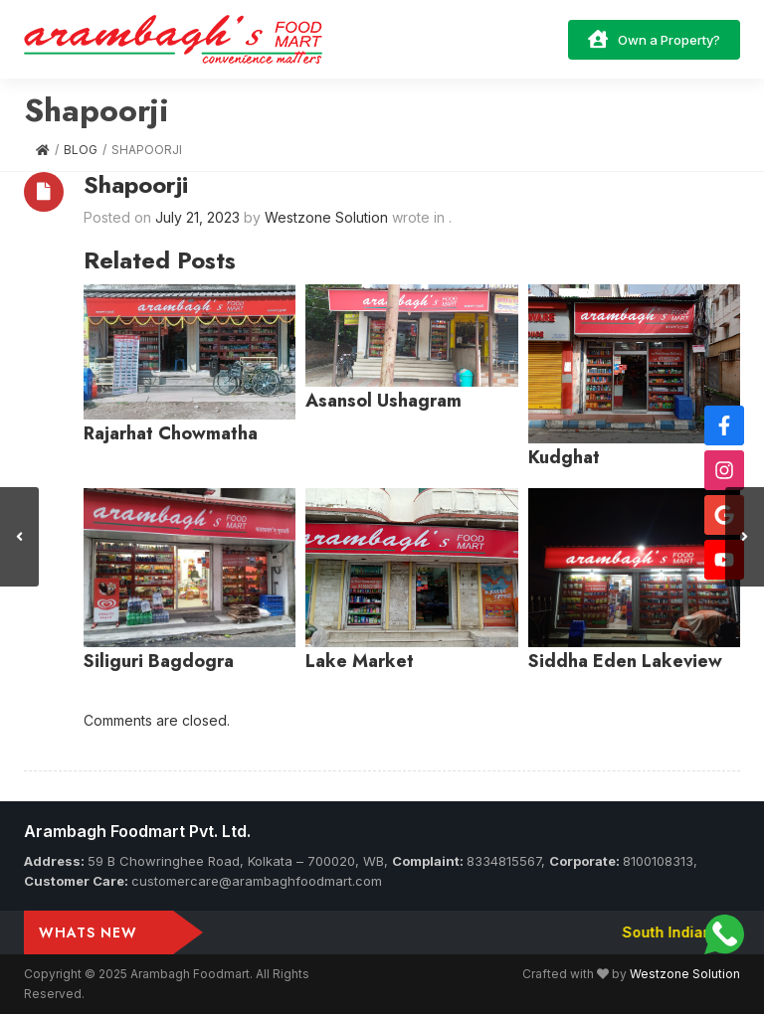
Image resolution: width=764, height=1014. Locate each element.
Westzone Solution (685, 973)
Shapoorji (136, 184)
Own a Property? (654, 39)
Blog (80, 149)
